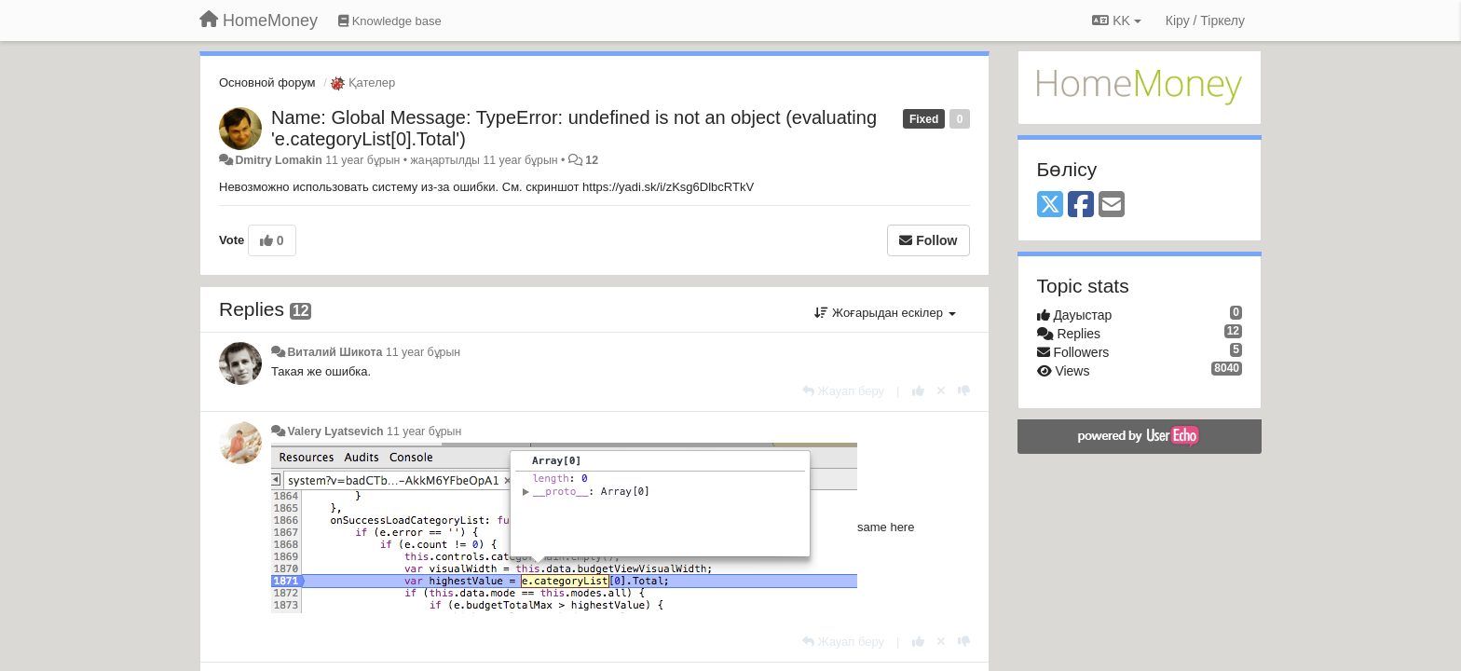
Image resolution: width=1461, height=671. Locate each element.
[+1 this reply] (918, 391)
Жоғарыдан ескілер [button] (884, 313)
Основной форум (267, 82)
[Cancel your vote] (941, 391)
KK (1116, 20)
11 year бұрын (423, 352)
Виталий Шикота (334, 352)
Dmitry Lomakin (278, 160)
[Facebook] (1081, 205)
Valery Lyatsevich (335, 431)
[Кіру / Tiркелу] (1205, 20)
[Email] (1112, 205)
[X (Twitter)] (1050, 205)
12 (591, 160)
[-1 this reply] (964, 391)
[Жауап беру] (843, 391)
